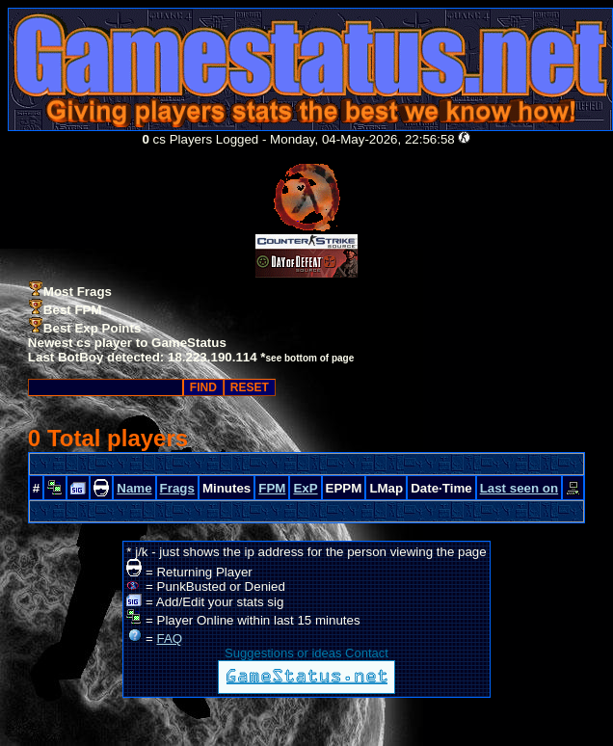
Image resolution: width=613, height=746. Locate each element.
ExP (305, 488)
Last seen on (519, 488)
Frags (177, 488)
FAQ (170, 638)
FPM (271, 488)
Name (134, 488)
